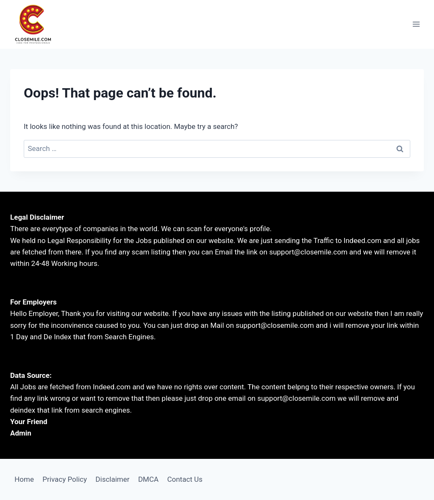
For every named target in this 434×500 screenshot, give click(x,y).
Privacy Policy (64, 479)
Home (24, 479)
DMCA (148, 479)
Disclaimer (112, 479)
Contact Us (184, 479)
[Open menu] (416, 24)
